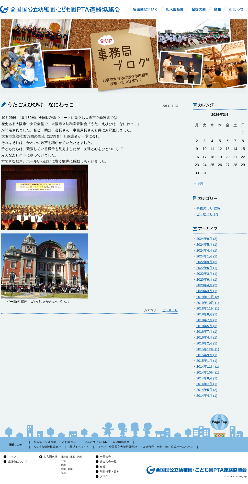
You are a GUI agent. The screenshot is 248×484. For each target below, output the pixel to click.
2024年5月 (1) (206, 244)
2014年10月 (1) (207, 372)
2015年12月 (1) (207, 349)
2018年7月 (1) (206, 320)
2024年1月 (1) (206, 256)
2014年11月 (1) (207, 366)
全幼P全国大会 (199, 9)
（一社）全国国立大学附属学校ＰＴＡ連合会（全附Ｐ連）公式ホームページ (145, 446)
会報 (102, 466)
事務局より (208, 208)
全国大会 (105, 456)
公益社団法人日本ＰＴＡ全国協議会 (106, 441)
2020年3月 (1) (206, 291)
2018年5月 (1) (206, 326)
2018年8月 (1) (206, 314)
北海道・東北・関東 (71, 456)
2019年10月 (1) (207, 303)
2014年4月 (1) (206, 396)
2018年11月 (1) (207, 308)
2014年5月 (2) (206, 390)
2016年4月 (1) (206, 337)
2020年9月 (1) (206, 279)
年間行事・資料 (109, 471)
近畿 (63, 465)
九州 (63, 473)
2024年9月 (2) (206, 239)
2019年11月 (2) (207, 297)
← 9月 (198, 183)
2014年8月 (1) (206, 378)
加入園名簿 (50, 456)
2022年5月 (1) (206, 268)
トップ (12, 456)
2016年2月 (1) (206, 343)
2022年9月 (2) (206, 262)
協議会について (17, 461)
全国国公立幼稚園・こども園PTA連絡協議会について (144, 9)
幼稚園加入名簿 (175, 9)
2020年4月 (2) (206, 285)
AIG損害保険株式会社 (47, 446)
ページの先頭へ (219, 425)
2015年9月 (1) (206, 355)
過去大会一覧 (108, 461)
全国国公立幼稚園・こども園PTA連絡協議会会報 (219, 9)
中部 (63, 461)
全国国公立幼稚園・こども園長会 (55, 441)
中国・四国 (67, 469)
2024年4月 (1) (206, 250)
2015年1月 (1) (206, 361)
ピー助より (170, 310)
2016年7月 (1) (206, 331)
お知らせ (236, 9)
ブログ (104, 476)
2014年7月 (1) (206, 384)
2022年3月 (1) (206, 274)
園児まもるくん (79, 446)
